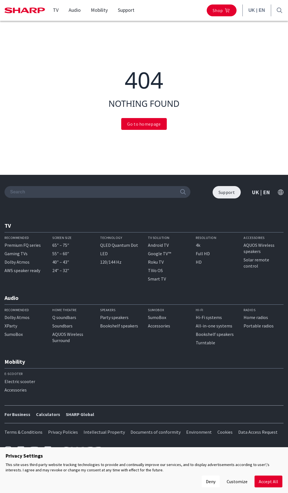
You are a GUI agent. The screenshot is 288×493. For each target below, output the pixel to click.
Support (126, 10)
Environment (199, 432)
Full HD (203, 253)
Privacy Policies (63, 432)
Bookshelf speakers (119, 326)
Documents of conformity (155, 432)
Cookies (225, 432)
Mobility (99, 10)
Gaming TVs (16, 253)
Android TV (158, 245)
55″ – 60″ (60, 253)
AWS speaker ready (22, 270)
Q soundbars (64, 317)
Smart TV (157, 279)
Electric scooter (19, 381)
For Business (17, 414)
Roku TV (156, 262)
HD (199, 262)
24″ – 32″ (60, 270)
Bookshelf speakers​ (215, 334)
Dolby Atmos (17, 262)
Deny (210, 481)
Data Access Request (258, 432)
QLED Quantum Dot (119, 245)
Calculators (48, 414)
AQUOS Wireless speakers (259, 248)
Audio (75, 10)
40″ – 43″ (60, 262)
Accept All (268, 481)
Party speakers (114, 317)
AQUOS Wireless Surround (67, 337)
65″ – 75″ (60, 245)
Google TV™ (159, 253)
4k (198, 245)
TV (55, 10)
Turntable (205, 342)
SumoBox (13, 334)
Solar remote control (256, 263)
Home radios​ (256, 317)
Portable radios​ (259, 326)
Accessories (159, 326)
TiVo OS (155, 270)
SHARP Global (80, 414)
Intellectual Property (104, 432)
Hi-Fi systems (209, 317)
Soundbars (62, 326)
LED (104, 253)
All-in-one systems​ (214, 326)
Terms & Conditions (23, 432)
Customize (237, 481)
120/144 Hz (111, 262)
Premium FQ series (22, 245)
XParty (10, 326)
